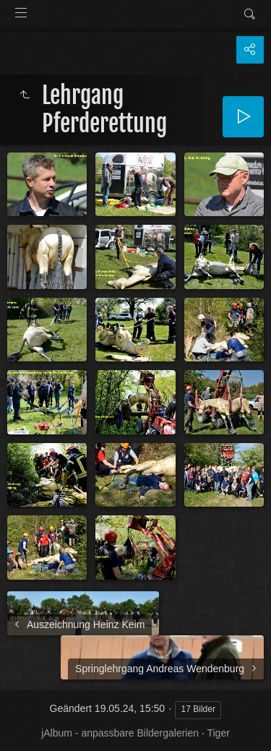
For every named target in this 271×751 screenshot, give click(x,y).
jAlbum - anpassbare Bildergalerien (120, 733)
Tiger (218, 733)
